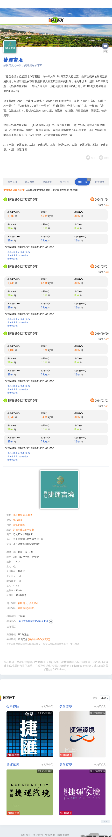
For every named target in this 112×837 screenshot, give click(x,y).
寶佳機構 (27, 500)
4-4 (107, 189)
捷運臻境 (65, 691)
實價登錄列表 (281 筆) (14, 175)
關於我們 (38, 819)
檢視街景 (64, 166)
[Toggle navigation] (4, 4)
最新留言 (29, 166)
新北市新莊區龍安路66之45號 (33, 606)
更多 (105, 806)
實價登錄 (84, 165)
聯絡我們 (50, 819)
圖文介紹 (12, 166)
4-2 (107, 323)
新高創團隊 (19, 509)
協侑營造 (17, 504)
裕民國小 (22, 588)
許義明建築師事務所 (23, 514)
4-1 (107, 390)
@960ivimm (59, 654)
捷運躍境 (12, 749)
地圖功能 (47, 166)
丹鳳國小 (33, 588)
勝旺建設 (17, 500)
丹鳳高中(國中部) (26, 593)
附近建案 (99, 166)
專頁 (93, 142)
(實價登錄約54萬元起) (39, 624)
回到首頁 (26, 819)
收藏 (105, 29)
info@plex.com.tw (81, 650)
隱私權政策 (63, 819)
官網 (106, 142)
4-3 (107, 256)
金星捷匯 (12, 691)
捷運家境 (65, 749)
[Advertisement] (56, 154)
